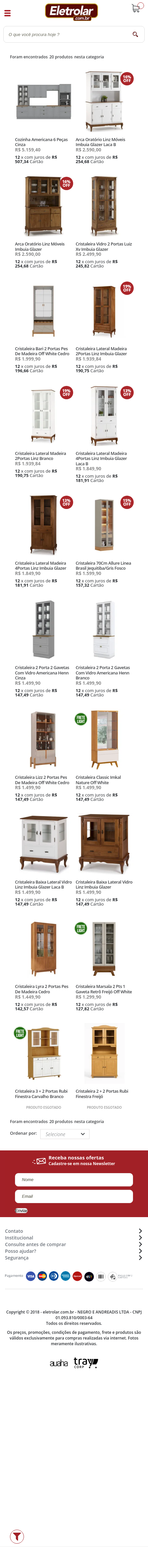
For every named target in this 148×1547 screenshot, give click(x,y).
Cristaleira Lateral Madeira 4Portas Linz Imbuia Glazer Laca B (101, 458)
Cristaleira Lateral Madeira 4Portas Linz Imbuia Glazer (40, 565)
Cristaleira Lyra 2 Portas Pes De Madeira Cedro (41, 989)
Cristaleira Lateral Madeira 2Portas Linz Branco (40, 456)
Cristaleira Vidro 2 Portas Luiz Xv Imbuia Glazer (103, 246)
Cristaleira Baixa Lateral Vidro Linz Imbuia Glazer (103, 884)
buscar (135, 34)
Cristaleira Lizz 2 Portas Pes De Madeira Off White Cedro (42, 780)
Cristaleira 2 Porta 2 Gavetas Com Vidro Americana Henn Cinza (42, 672)
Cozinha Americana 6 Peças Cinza (41, 142)
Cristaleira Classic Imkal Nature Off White (98, 780)
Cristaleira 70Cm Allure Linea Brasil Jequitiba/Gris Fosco (103, 565)
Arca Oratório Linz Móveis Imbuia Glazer (40, 246)
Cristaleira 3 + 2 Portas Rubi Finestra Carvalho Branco (41, 1093)
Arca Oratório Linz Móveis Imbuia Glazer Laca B (100, 142)
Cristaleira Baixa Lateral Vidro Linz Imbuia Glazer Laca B (43, 884)
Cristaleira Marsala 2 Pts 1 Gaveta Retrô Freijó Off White (103, 989)
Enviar (21, 1210)
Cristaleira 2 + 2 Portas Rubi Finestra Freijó (101, 1093)
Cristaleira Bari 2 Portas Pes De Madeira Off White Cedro (42, 351)
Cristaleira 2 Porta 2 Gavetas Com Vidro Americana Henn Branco (102, 672)
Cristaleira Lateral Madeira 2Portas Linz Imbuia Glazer (101, 351)
